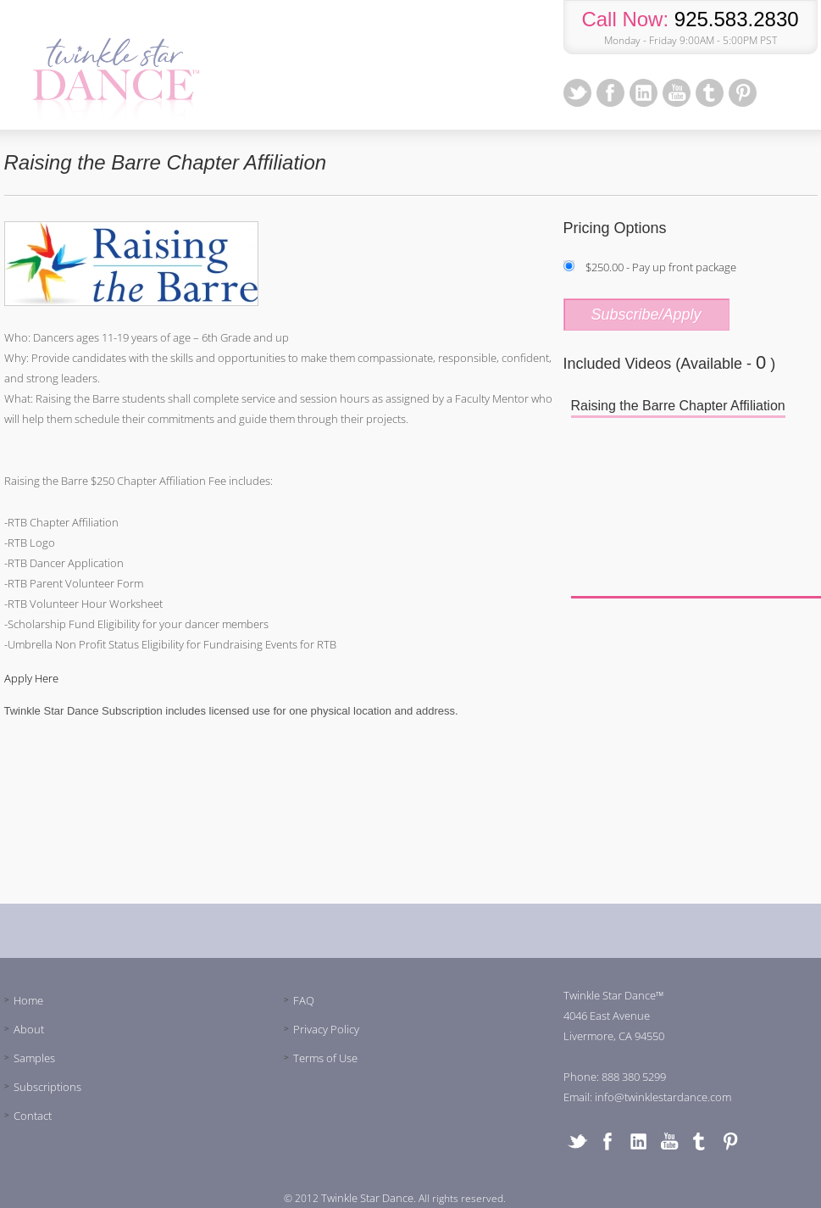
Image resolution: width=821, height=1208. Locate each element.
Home (28, 1000)
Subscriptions (47, 1086)
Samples (34, 1058)
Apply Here (31, 678)
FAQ (303, 1000)
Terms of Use (325, 1058)
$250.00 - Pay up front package (660, 267)
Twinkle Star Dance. (368, 1197)
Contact (33, 1115)
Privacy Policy (326, 1029)
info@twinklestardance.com (663, 1097)
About (29, 1029)
